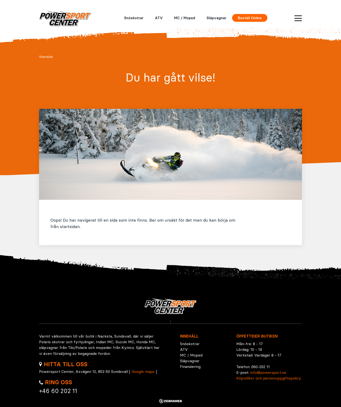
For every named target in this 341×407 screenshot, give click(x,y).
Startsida (46, 57)
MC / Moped (184, 18)
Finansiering (190, 366)
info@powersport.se (268, 372)
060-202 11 (260, 366)
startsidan (70, 226)
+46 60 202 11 (58, 390)
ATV (159, 18)
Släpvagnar (216, 18)
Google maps (143, 371)
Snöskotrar (134, 18)
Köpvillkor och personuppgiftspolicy (268, 378)
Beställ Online (250, 18)
